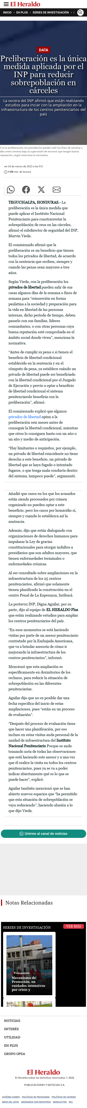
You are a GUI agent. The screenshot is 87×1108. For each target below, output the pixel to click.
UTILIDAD (12, 1037)
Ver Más (73, 926)
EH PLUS (11, 1045)
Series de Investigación (27, 927)
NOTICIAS (12, 1020)
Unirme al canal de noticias (46, 833)
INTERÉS (11, 1029)
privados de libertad (24, 417)
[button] (10, 189)
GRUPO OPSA (14, 1053)
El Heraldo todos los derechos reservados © (44, 1077)
